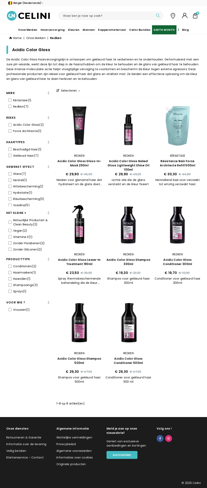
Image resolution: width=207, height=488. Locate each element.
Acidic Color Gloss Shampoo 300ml (129, 262)
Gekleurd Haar (26, 156)
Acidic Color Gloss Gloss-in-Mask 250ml (79, 163)
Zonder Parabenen (29, 243)
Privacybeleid (66, 444)
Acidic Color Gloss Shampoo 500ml (79, 361)
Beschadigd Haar (27, 149)
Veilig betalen (16, 451)
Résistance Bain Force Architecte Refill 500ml (177, 163)
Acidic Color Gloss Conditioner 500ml (128, 361)
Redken (21, 107)
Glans (19, 174)
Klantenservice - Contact (25, 457)
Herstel (20, 180)
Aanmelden (122, 455)
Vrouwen (21, 310)
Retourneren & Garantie (23, 437)
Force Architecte (27, 131)
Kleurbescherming (28, 199)
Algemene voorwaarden (74, 451)
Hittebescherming (28, 186)
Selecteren (70, 91)
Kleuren (74, 30)
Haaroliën (22, 279)
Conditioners (25, 266)
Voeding (21, 205)
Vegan (20, 231)
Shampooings (25, 285)
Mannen (89, 30)
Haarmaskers (24, 272)
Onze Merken (27, 30)
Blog (185, 30)
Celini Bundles (139, 30)
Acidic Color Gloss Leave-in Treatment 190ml (79, 262)
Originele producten (71, 464)
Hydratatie (22, 193)
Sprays (20, 291)
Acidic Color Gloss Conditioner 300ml (177, 262)
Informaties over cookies (74, 457)
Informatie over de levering (26, 444)
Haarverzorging (53, 30)
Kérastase (22, 100)
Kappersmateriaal (112, 30)
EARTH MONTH (164, 30)
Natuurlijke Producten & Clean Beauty (30, 222)
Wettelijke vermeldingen (74, 437)
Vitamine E (23, 237)
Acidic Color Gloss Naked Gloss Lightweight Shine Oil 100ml (128, 165)
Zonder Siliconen (27, 249)
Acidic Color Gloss (28, 125)
